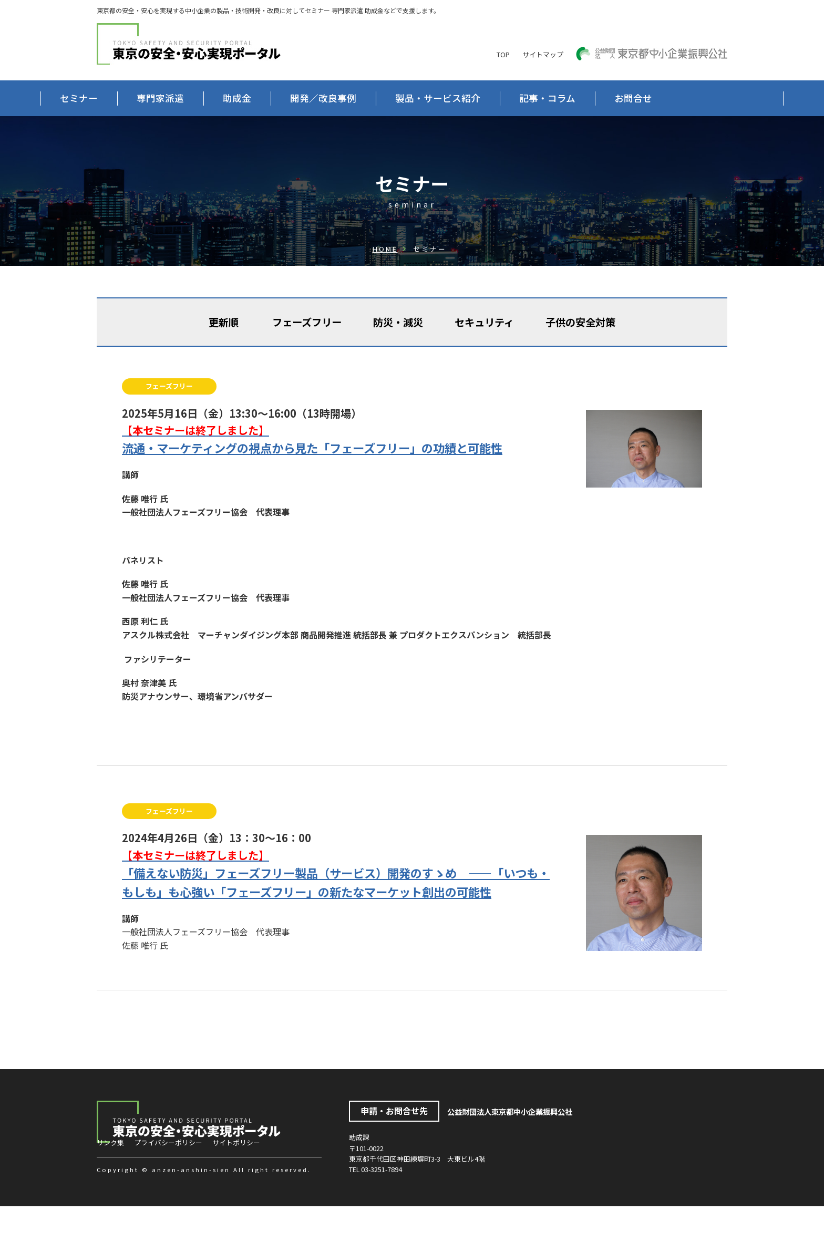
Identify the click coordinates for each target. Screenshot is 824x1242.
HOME (385, 284)
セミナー (135, 98)
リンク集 (110, 1178)
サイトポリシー (236, 1178)
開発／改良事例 (379, 98)
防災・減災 (398, 357)
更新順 (224, 357)
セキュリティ (484, 357)
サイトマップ (542, 54)
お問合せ (135, 133)
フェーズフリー (307, 357)
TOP (503, 54)
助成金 (293, 98)
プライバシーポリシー (168, 1178)
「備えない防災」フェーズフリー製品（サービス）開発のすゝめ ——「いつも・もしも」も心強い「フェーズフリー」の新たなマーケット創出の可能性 (339, 909)
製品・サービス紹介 (494, 98)
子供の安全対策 (580, 357)
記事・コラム (603, 98)
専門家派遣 (216, 98)
